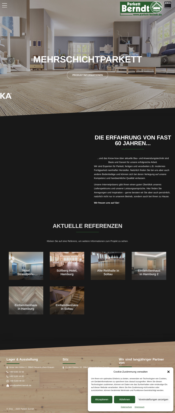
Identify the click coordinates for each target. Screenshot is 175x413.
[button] (168, 371)
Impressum (139, 407)
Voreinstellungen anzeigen (153, 399)
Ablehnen (124, 399)
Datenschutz (126, 407)
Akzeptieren (101, 399)
